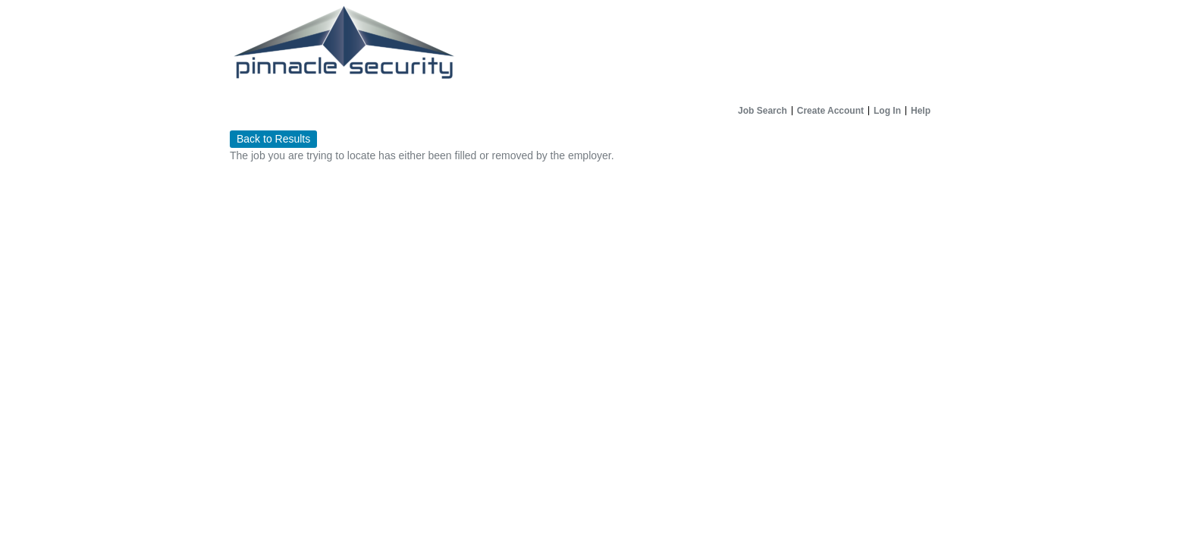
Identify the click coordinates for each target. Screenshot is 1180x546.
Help (921, 110)
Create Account (830, 110)
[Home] (590, 49)
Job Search (762, 110)
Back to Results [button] (273, 139)
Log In (887, 110)
